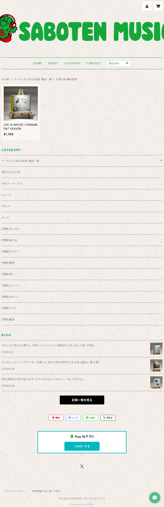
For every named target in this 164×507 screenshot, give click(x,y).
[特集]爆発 (8, 262)
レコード (6, 194)
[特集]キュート (10, 285)
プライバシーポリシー (15, 491)
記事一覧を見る (82, 400)
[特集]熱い (8, 274)
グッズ (5, 217)
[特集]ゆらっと (10, 296)
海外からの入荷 (10, 172)
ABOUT (53, 63)
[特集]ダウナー (10, 251)
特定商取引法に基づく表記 (46, 491)
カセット (6, 206)
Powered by (82, 504)
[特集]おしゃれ (10, 228)
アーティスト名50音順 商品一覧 (33, 79)
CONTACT (93, 63)
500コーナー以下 (12, 183)
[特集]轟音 (8, 319)
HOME (37, 63)
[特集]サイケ (9, 308)
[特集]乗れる (9, 240)
